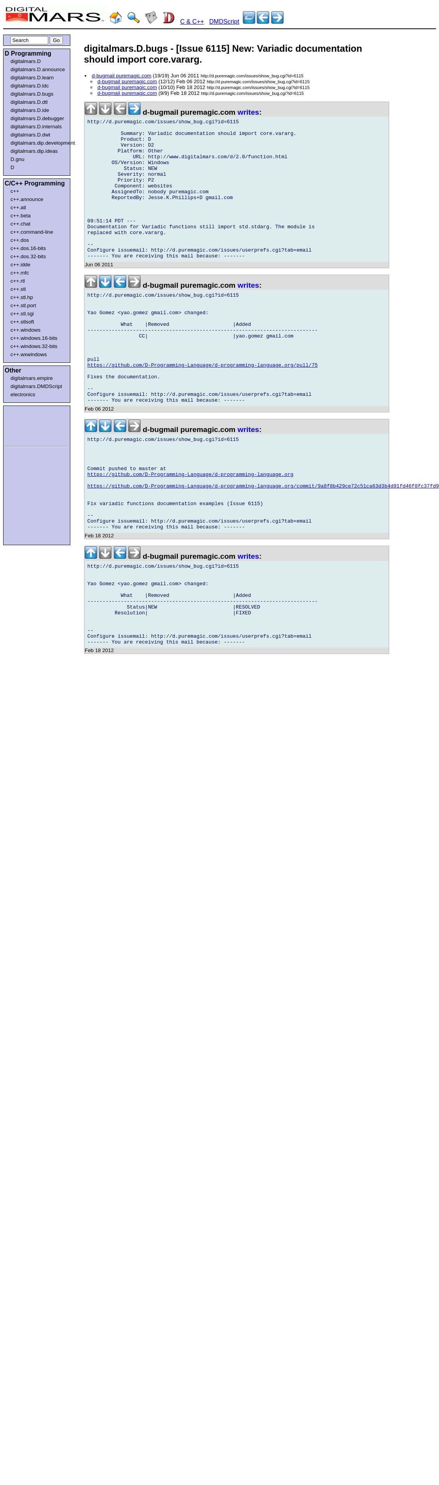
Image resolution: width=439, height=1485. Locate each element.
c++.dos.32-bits (28, 256)
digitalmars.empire (31, 378)
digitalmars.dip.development (38, 143)
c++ (14, 191)
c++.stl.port (23, 305)
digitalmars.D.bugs (31, 94)
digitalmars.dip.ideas (34, 151)
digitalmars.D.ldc (29, 86)
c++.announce (27, 199)
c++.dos (19, 240)
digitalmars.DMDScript (36, 386)
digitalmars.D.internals (36, 126)
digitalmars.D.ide (29, 110)
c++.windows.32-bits (33, 346)
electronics (22, 394)
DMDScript (224, 21)
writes (248, 112)
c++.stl (18, 289)
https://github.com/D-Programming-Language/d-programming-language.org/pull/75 (202, 407)
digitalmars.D (25, 61)
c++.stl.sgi (22, 314)
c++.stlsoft (22, 322)
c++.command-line (31, 232)
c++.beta (20, 216)
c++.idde (20, 265)
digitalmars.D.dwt (30, 135)
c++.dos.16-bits (28, 248)
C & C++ (192, 21)
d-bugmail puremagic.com (121, 76)
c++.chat (20, 224)
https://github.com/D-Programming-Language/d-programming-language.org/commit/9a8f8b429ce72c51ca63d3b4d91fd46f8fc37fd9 (263, 546)
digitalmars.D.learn (32, 77)
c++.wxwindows (28, 354)
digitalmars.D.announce (37, 69)
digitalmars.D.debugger (37, 118)
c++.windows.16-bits (33, 338)
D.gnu (17, 159)
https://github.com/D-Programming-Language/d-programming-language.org (190, 532)
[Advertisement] (28, 424)
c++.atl (18, 207)
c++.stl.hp (21, 297)
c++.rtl (17, 281)
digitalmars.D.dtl (29, 102)
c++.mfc (19, 273)
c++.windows (25, 330)
